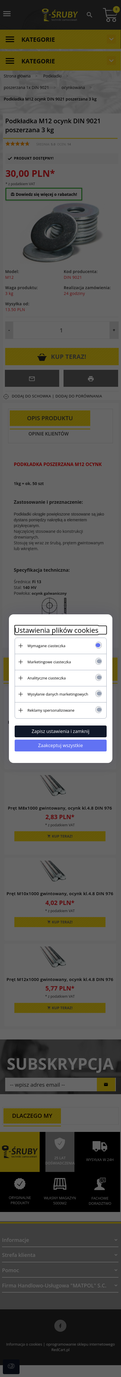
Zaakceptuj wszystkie (60, 745)
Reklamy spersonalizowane (51, 710)
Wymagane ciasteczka (47, 645)
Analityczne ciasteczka (47, 678)
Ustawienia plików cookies (57, 630)
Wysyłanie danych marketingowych (58, 694)
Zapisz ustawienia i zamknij (60, 731)
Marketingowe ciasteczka (49, 661)
